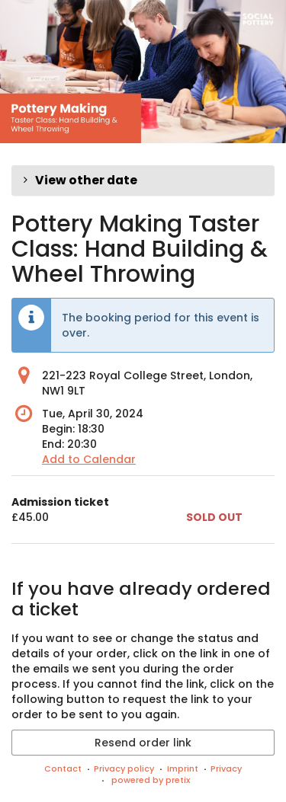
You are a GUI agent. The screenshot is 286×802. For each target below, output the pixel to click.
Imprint (182, 768)
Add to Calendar (89, 459)
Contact (63, 768)
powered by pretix (150, 780)
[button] (143, 180)
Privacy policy (124, 768)
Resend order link (143, 742)
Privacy (226, 768)
